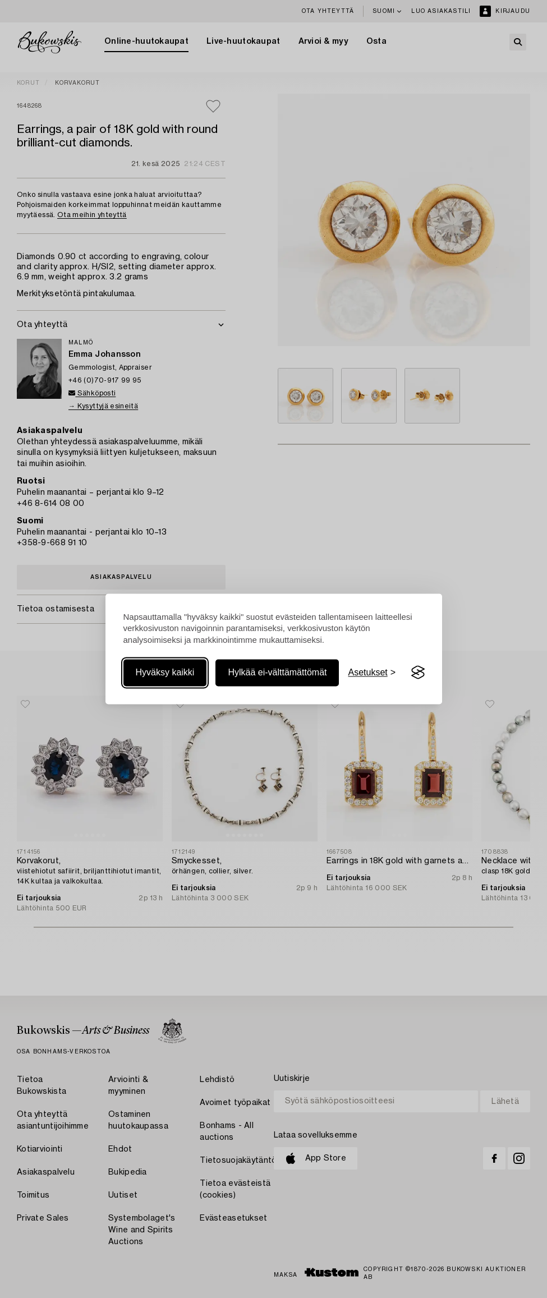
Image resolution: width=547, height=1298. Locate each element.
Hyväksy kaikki (165, 672)
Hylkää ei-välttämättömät (277, 672)
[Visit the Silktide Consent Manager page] (417, 672)
